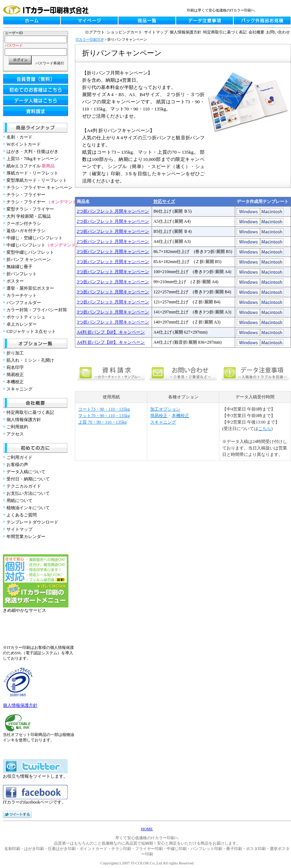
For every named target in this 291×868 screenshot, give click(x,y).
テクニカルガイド (23, 486)
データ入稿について (25, 471)
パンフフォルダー (23, 302)
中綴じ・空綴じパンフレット (34, 237)
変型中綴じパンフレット (30, 252)
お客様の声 (17, 464)
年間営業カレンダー (25, 536)
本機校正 (15, 381)
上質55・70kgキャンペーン (32, 158)
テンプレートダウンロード (32, 522)
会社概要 (256, 32)
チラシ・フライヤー (25, 194)
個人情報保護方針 (23, 419)
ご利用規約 (17, 426)
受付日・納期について (28, 479)
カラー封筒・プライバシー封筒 (36, 309)
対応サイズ (164, 201)
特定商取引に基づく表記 (30, 412)
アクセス (15, 434)
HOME (147, 829)
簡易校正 (15, 374)
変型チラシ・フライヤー (30, 209)
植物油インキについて (28, 507)
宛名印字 (15, 367)
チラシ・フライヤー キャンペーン (39, 187)
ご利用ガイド (19, 457)
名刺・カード (19, 137)
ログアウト (95, 32)
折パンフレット (21, 273)
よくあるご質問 (21, 514)
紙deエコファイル (30, 165)
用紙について (19, 500)
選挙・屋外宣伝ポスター (30, 288)
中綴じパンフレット (43, 245)
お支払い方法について (28, 493)
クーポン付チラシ (23, 223)
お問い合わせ (278, 32)
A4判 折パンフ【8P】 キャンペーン (111, 342)
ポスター (15, 281)
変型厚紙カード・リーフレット (36, 180)
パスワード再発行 (49, 63)
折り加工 (15, 353)
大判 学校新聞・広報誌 (28, 216)
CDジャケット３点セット (31, 331)
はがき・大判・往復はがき (32, 151)
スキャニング (19, 389)
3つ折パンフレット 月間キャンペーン (113, 251)
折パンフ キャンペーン (28, 259)
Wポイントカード (23, 144)
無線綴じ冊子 (19, 266)
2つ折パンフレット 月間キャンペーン (113, 211)
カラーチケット (21, 295)
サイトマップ (19, 529)
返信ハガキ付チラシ (25, 230)
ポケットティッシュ (25, 317)
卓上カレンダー (21, 324)
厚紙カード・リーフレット (32, 173)
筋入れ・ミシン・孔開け (30, 360)
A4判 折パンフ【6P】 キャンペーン (111, 332)
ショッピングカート (124, 32)
